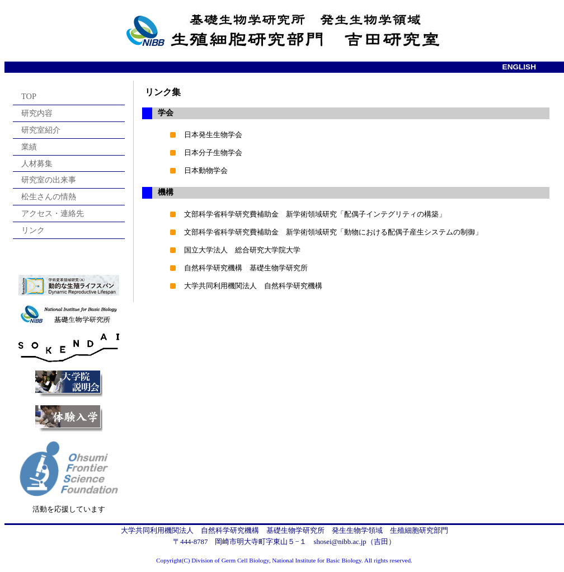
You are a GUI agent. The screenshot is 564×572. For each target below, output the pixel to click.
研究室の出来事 (48, 179)
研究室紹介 (40, 129)
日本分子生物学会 (213, 152)
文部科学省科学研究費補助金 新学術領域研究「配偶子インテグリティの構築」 (315, 214)
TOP (28, 96)
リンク (33, 230)
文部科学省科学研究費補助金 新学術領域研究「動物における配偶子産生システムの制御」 (333, 232)
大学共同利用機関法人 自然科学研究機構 (253, 286)
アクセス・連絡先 (52, 213)
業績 (29, 146)
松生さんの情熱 (48, 196)
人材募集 (37, 163)
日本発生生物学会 (213, 134)
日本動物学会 (206, 170)
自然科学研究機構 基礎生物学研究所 (246, 268)
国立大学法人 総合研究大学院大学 (242, 250)
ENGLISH (519, 67)
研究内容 (37, 113)
